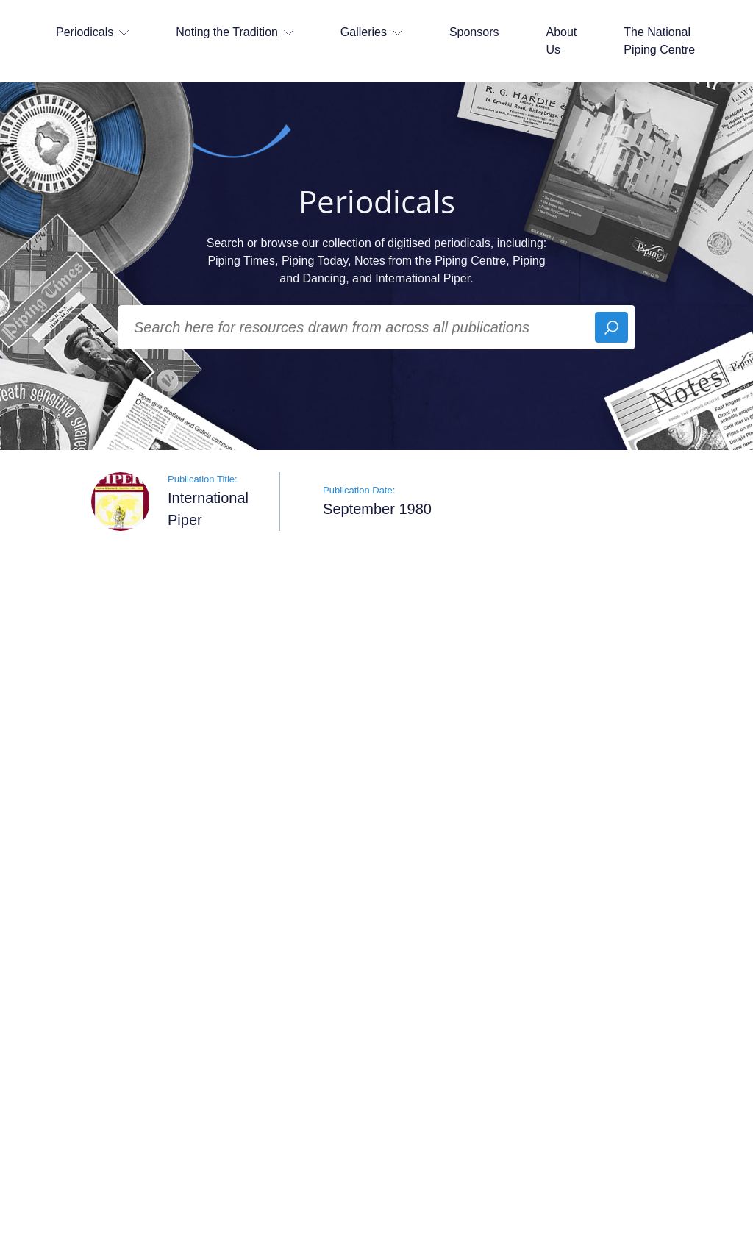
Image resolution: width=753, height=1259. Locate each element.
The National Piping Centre (659, 41)
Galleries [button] (371, 32)
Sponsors (474, 32)
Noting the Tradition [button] (234, 32)
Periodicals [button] (92, 32)
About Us (561, 41)
